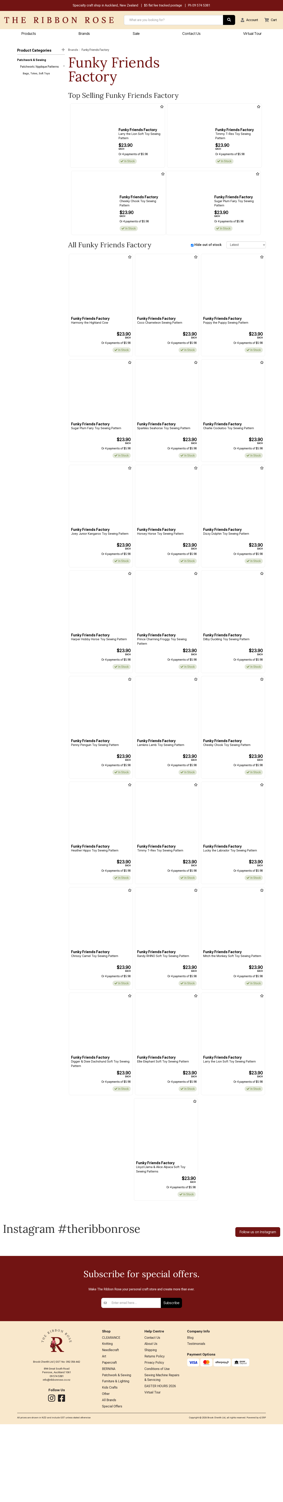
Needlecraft (110, 1424)
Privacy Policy (154, 1437)
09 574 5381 (201, 6)
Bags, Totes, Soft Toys (36, 75)
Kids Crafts (110, 1464)
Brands (84, 34)
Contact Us (191, 34)
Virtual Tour (152, 1469)
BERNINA (108, 1444)
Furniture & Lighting (115, 1457)
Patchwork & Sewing (31, 60)
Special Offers (112, 1484)
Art (104, 1431)
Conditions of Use (157, 1444)
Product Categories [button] (41, 50)
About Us (150, 1417)
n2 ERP (262, 1495)
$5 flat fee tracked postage (163, 6)
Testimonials (196, 1417)
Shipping (150, 1424)
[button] (247, 20)
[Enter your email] (135, 1376)
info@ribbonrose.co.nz (56, 1452)
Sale (136, 34)
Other (106, 1471)
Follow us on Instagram (258, 1235)
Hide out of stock (208, 245)
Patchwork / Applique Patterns (42, 68)
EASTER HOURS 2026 (160, 1463)
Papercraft (109, 1437)
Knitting (107, 1417)
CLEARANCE (111, 1411)
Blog (190, 1411)
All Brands (109, 1477)
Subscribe (171, 1375)
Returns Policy (154, 1431)
